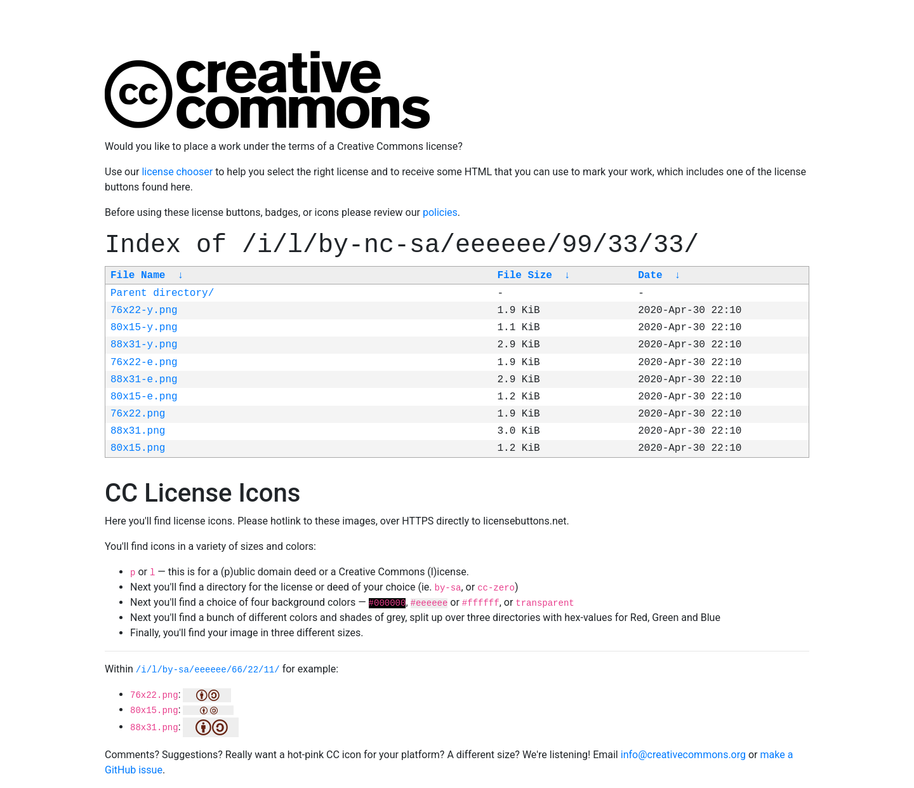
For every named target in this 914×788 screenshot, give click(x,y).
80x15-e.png (144, 397)
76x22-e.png (144, 363)
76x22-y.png (144, 310)
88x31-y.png (144, 345)
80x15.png (137, 448)
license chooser (177, 172)
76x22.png (137, 414)
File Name (137, 276)
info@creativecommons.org (683, 755)
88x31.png (137, 431)
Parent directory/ (162, 293)
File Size (524, 276)
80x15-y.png (144, 328)
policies (440, 212)
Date (650, 276)
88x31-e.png (144, 380)
